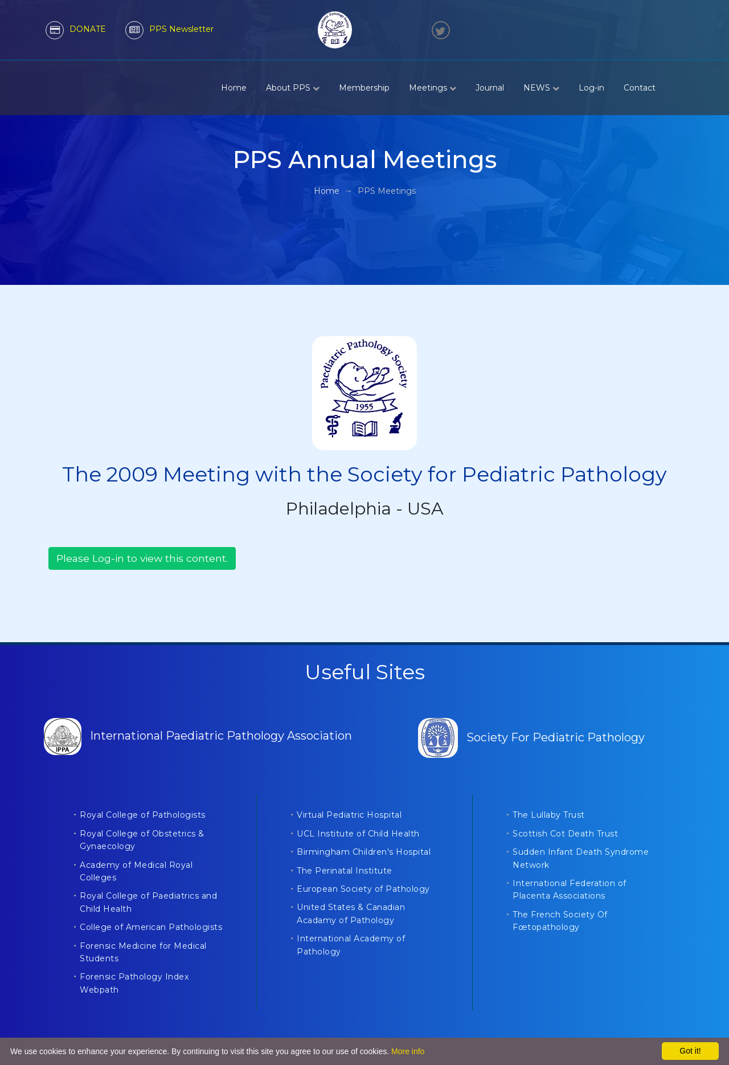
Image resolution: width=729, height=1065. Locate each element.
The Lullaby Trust (549, 815)
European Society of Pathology (363, 889)
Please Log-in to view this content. (142, 558)
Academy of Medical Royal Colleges (136, 871)
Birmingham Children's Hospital (364, 852)
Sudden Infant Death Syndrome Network (581, 858)
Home (233, 88)
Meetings (432, 88)
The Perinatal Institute (344, 871)
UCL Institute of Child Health (358, 834)
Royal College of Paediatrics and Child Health (148, 902)
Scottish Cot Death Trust (565, 834)
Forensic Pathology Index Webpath (134, 983)
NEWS (541, 88)
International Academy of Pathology (351, 944)
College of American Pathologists (151, 927)
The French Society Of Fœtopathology (560, 920)
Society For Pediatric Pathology (531, 737)
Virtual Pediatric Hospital (349, 815)
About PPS (292, 88)
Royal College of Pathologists (143, 815)
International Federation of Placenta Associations (569, 889)
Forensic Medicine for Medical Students (143, 952)
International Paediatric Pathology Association (198, 735)
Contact (639, 88)
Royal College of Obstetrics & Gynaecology (142, 840)
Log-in (591, 88)
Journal (490, 88)
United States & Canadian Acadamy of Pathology (351, 913)
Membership (364, 88)
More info (407, 1051)
